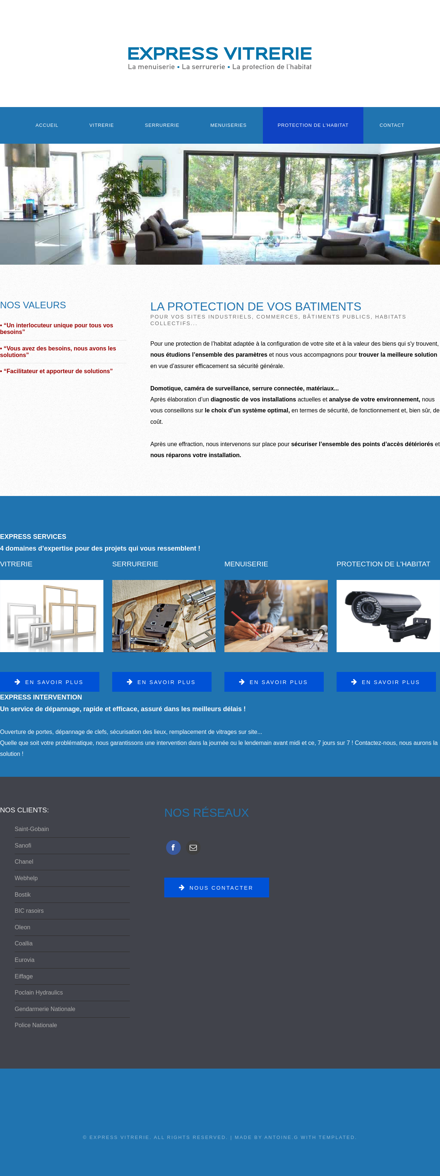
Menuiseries (228, 125)
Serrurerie (162, 125)
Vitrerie (101, 125)
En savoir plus (54, 682)
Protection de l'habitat (313, 125)
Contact (392, 125)
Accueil (47, 125)
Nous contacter (221, 888)
